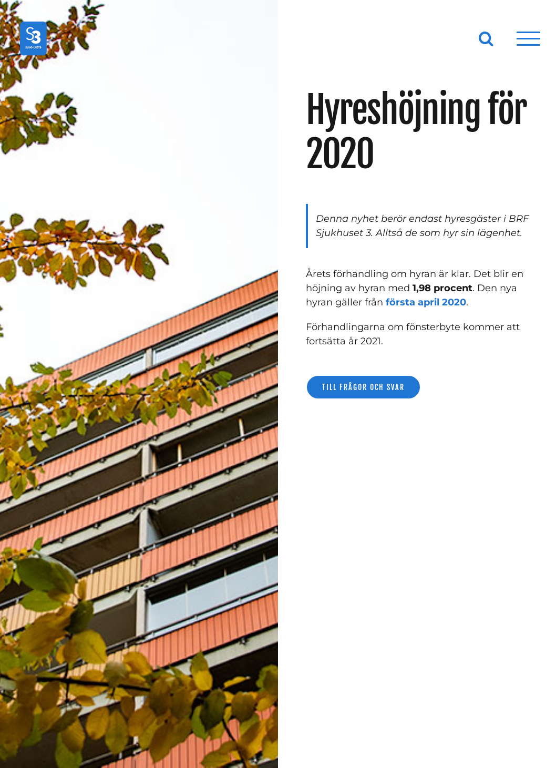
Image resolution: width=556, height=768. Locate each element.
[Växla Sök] (486, 38)
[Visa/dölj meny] (528, 39)
